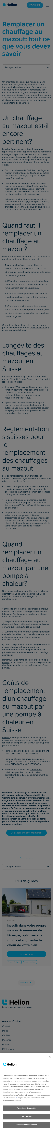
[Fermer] (49, 1057)
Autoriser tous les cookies (26, 1124)
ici (16, 1098)
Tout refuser (26, 1116)
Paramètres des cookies (26, 1108)
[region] (26, 1091)
